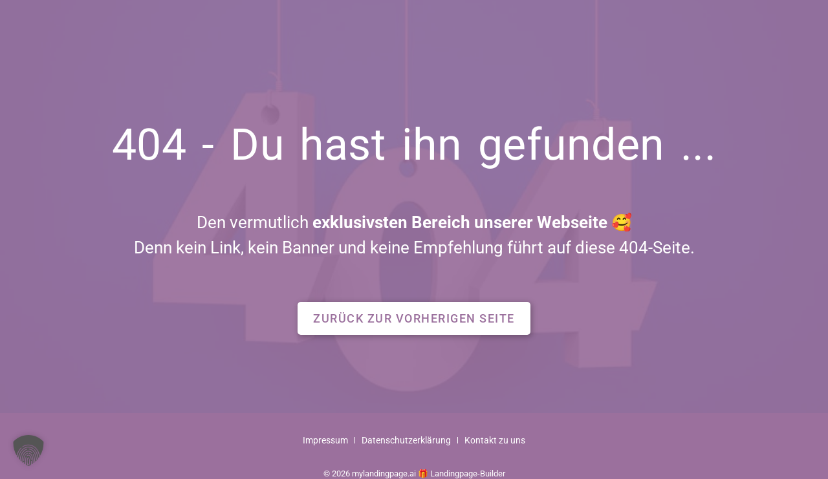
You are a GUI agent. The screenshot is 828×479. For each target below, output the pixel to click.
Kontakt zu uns (494, 440)
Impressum (325, 440)
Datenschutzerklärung (406, 440)
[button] (414, 318)
